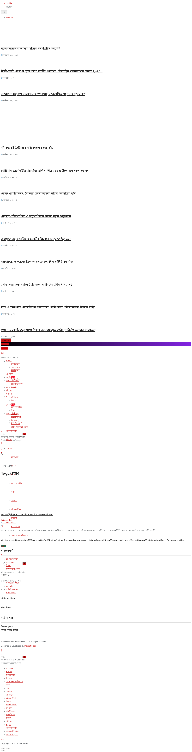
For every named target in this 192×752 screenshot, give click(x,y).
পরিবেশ (9, 390)
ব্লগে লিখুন (5, 344)
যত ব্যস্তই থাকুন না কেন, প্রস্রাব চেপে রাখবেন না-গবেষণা (27, 514)
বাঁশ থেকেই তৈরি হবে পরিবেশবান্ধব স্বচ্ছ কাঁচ (27, 148)
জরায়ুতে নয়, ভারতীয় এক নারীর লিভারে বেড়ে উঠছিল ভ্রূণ (36, 239)
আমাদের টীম (11, 593)
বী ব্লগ (8, 566)
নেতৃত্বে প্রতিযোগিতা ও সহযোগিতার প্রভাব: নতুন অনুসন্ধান (36, 216)
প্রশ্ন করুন (4, 348)
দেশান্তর (14, 414)
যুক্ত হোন (9, 586)
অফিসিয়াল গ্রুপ (12, 589)
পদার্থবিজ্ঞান (15, 379)
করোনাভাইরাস (17, 384)
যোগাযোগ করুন (12, 559)
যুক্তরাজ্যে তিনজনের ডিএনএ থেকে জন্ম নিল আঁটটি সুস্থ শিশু (37, 261)
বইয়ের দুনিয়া (16, 417)
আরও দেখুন (6, 340)
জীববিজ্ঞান (15, 364)
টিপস (13, 410)
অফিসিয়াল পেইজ (13, 569)
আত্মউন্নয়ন (15, 527)
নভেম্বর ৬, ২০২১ (8, 523)
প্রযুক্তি (10, 405)
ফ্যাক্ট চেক (14, 457)
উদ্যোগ (13, 466)
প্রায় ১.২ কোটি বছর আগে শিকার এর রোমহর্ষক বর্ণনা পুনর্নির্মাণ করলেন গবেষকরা (48, 330)
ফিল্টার (4, 12)
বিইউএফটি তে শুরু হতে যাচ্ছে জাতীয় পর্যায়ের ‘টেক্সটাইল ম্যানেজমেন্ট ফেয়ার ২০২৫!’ (51, 71)
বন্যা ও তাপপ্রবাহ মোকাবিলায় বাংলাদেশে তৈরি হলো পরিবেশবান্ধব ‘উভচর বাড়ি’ (48, 307)
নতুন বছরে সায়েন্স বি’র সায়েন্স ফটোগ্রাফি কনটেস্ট (30, 48)
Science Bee (6, 520)
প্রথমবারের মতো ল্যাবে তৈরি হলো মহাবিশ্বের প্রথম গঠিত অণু (36, 284)
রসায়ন (13, 371)
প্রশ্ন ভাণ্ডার (10, 562)
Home (3, 466)
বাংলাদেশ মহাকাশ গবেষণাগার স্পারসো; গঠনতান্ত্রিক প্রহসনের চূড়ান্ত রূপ (43, 94)
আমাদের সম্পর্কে (12, 583)
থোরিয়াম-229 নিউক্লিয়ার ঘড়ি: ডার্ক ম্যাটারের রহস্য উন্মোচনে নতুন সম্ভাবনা (45, 170)
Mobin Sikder (30, 646)
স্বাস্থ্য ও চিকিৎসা (12, 381)
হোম (3, 546)
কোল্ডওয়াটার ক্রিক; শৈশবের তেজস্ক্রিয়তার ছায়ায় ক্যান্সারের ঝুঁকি (38, 193)
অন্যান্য (9, 448)
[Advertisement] (19, 117)
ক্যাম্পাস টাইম (16, 407)
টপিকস (9, 361)
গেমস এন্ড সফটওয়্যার (19, 535)
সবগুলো (9, 17)
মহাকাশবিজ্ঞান (11, 431)
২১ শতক (9, 374)
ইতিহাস (14, 518)
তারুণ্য (13, 404)
